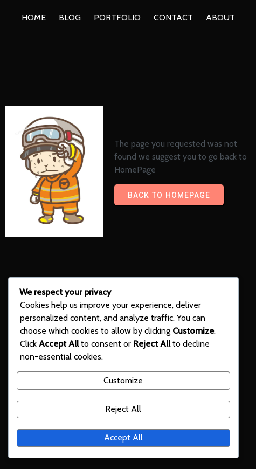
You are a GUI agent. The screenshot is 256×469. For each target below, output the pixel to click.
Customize (123, 380)
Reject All (123, 409)
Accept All (123, 437)
